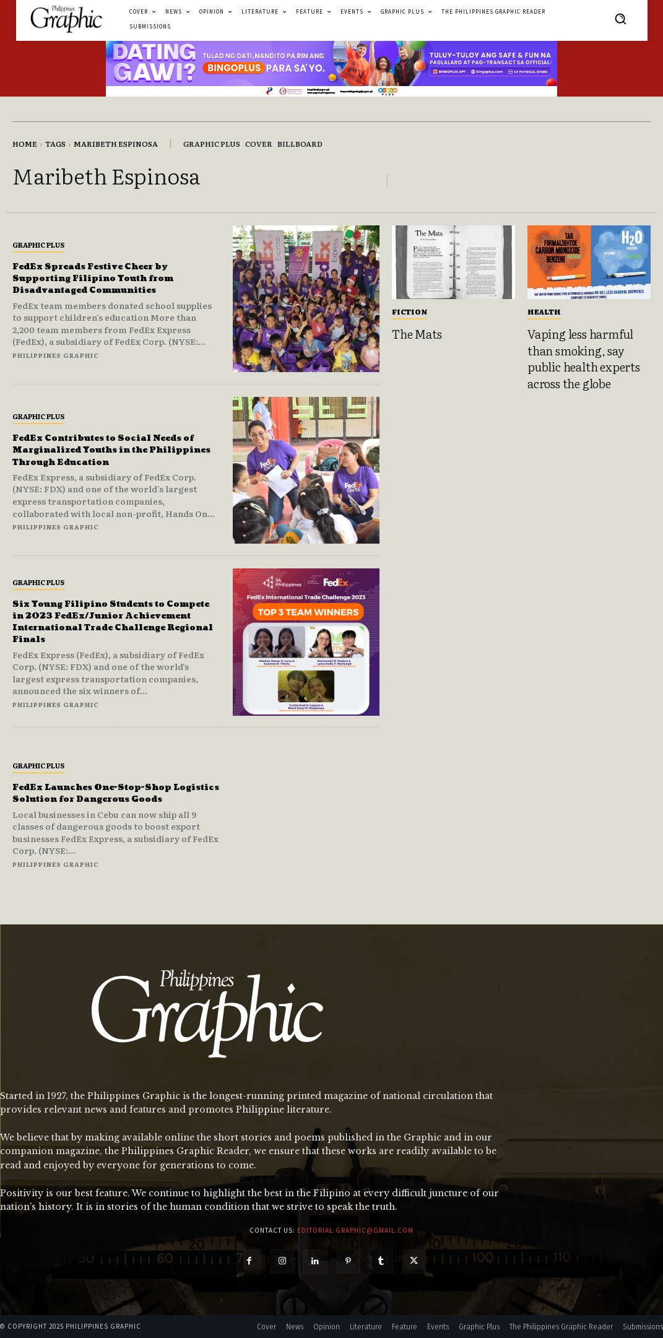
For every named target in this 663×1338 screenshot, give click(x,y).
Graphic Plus (38, 245)
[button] (620, 18)
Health (544, 311)
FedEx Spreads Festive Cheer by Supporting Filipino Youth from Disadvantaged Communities (109, 278)
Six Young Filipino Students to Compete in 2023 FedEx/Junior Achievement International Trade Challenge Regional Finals (115, 621)
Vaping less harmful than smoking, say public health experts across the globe (583, 358)
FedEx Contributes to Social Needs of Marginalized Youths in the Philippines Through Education (110, 450)
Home (24, 143)
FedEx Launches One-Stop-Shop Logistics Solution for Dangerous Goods (112, 793)
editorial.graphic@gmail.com (355, 1230)
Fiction (409, 311)
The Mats (416, 333)
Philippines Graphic (55, 355)
